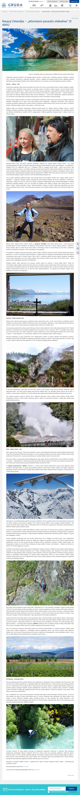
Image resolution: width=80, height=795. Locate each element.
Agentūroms (74, 1)
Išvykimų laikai (64, 1)
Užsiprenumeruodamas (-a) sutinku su (62, 792)
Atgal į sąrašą (75, 18)
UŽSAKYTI (71, 788)
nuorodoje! (26, 766)
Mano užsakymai (52, 1)
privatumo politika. (73, 791)
